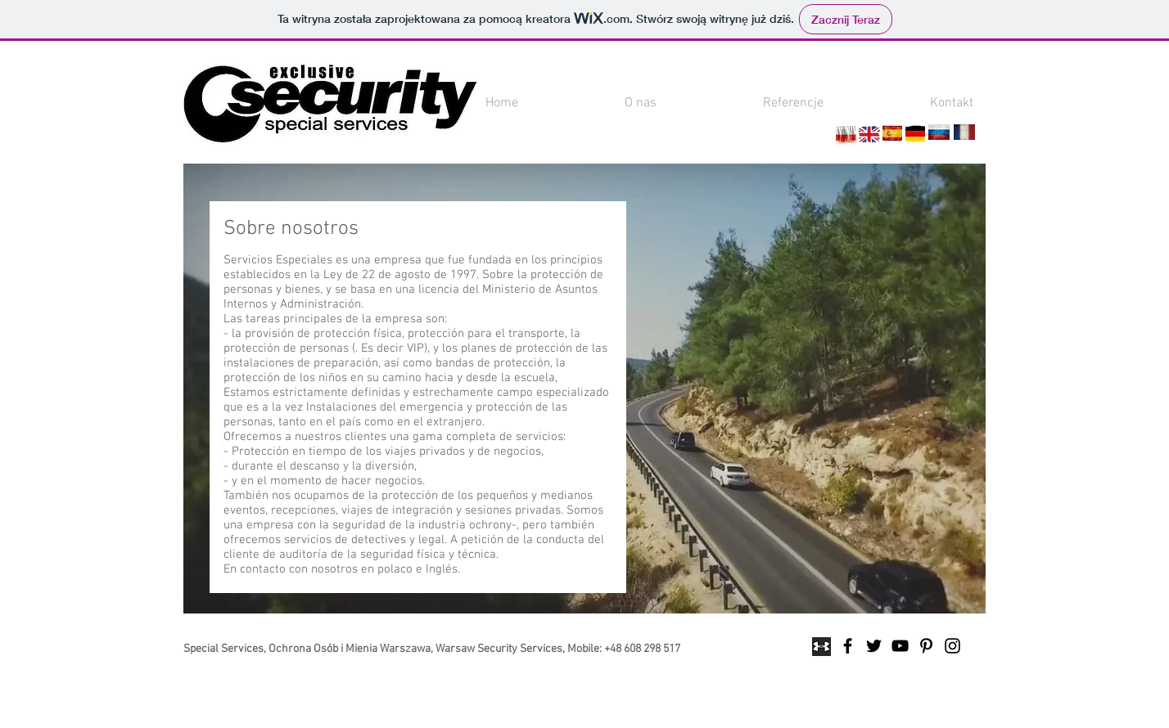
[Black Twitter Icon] (874, 646)
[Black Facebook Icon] (847, 646)
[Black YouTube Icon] (900, 646)
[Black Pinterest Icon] (926, 646)
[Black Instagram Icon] (952, 646)
